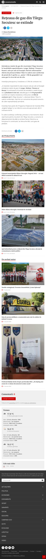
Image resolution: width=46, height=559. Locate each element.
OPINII (4, 536)
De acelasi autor (9, 259)
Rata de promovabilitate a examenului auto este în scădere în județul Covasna (21, 318)
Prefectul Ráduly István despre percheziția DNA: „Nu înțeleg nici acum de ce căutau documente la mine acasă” (22, 383)
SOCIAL (4, 512)
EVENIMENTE (6, 499)
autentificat (12, 403)
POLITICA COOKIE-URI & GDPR (10, 553)
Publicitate (14, 551)
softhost (22, 556)
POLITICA (5, 491)
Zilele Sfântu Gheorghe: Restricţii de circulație (16, 209)
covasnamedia (9, 2)
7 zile (7, 466)
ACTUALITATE (6, 13)
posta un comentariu (30, 403)
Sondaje (38, 551)
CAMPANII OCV (7, 520)
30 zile (12, 466)
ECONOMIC (5, 495)
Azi (4, 466)
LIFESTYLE (5, 532)
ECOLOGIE (5, 528)
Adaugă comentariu (8, 398)
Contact (32, 551)
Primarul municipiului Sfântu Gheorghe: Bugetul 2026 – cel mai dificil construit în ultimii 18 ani (22, 174)
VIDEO (4, 540)
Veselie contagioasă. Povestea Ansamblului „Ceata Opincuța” (21, 287)
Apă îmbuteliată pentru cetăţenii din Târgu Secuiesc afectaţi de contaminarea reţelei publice (22, 250)
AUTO (4, 524)
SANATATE (5, 507)
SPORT (4, 503)
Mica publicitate (23, 551)
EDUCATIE (5, 516)
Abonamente (5, 551)
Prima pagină (5, 6)
